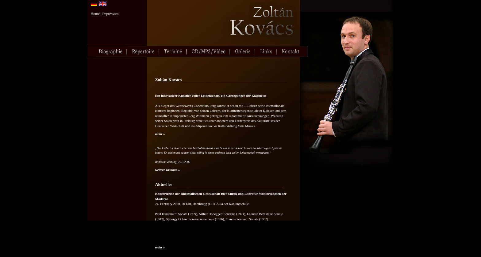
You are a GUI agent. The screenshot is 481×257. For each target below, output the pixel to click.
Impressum (110, 14)
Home (95, 14)
